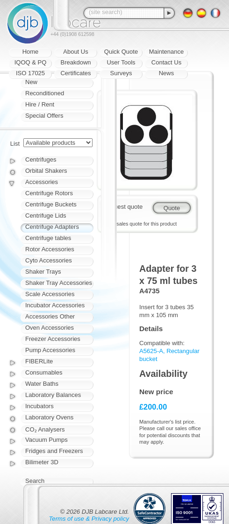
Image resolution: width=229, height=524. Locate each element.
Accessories (41, 181)
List (15, 143)
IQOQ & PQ (30, 62)
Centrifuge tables (48, 237)
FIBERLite (39, 361)
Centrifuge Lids (45, 215)
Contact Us (166, 62)
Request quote (123, 206)
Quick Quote (121, 51)
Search (34, 480)
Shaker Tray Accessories (58, 282)
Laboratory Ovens (49, 417)
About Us (75, 51)
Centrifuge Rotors (49, 193)
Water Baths (41, 383)
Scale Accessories (50, 293)
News (166, 73)
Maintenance (166, 51)
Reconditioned (44, 93)
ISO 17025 (30, 73)
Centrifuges (40, 159)
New (31, 81)
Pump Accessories (50, 350)
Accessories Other (50, 316)
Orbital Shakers (46, 170)
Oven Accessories (49, 327)
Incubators (39, 406)
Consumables (44, 372)
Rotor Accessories (49, 249)
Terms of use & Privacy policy (89, 518)
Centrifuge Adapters (52, 226)
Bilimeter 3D (41, 462)
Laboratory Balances (53, 394)
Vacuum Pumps (46, 439)
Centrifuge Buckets (51, 204)
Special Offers (44, 115)
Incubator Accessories (55, 305)
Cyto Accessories (48, 260)
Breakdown (75, 62)
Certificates (75, 73)
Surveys (121, 73)
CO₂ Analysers (44, 429)
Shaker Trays (43, 271)
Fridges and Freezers (54, 450)
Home (30, 51)
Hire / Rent (39, 104)
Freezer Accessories (52, 338)
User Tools (121, 62)
